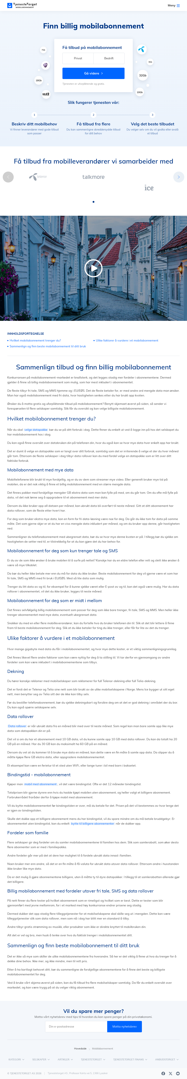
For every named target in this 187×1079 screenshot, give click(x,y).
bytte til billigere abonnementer (92, 812)
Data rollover (17, 715)
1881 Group (46, 1073)
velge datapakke (35, 418)
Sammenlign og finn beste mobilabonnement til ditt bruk (48, 335)
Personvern (151, 1073)
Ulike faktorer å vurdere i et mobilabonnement (127, 329)
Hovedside (82, 1037)
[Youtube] (178, 1062)
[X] (170, 1062)
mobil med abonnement (40, 773)
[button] (87, 191)
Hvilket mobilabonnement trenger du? (35, 329)
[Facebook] (163, 1062)
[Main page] (23, 5)
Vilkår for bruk (171, 1073)
